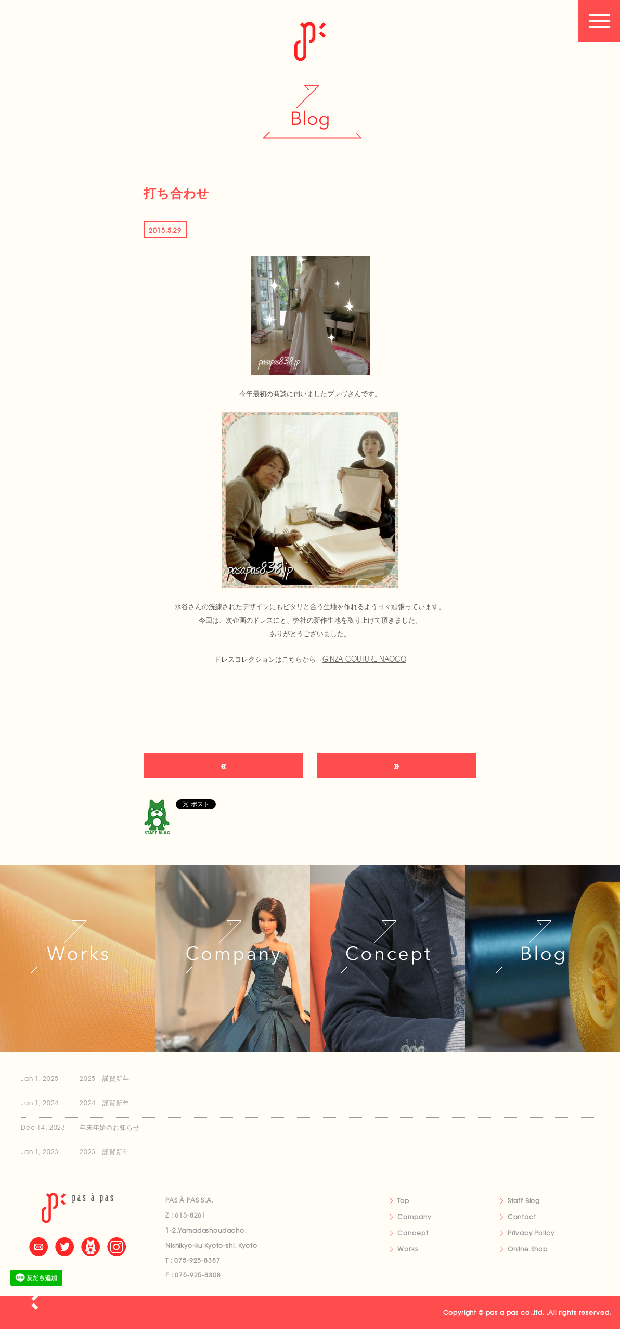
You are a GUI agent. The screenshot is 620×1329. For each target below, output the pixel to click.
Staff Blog (524, 1200)
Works (407, 1249)
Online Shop (528, 1249)
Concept (412, 1232)
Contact (522, 1216)
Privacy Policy (531, 1232)
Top (403, 1200)
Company (414, 1216)
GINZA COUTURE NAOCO (364, 659)
